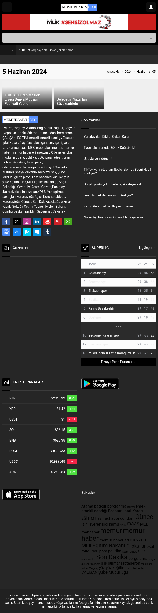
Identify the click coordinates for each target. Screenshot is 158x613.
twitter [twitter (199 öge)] (84, 568)
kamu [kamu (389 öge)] (114, 524)
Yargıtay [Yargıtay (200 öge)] (93, 568)
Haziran (142, 71)
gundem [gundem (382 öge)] (127, 518)
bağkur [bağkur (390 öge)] (100, 506)
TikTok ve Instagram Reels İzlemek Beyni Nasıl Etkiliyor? (117, 171)
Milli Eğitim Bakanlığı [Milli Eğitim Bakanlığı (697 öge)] (106, 545)
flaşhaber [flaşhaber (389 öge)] (110, 518)
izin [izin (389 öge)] (84, 524)
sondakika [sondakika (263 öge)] (88, 559)
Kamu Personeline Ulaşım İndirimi (108, 206)
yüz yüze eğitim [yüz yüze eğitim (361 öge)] (112, 568)
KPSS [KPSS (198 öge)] (123, 524)
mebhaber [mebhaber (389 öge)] (90, 532)
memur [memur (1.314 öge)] (111, 530)
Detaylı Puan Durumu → (118, 362)
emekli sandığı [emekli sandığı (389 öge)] (94, 510)
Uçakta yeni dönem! (98, 158)
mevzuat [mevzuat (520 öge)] (139, 539)
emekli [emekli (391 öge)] (141, 506)
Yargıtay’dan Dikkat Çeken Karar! (47, 50)
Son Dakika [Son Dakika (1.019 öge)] (111, 557)
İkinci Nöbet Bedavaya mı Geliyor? (108, 195)
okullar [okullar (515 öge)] (139, 546)
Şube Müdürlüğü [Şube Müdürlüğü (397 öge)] (113, 572)
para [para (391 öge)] (103, 551)
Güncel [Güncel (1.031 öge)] (145, 517)
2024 (128, 71)
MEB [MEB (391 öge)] (144, 524)
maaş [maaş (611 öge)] (133, 523)
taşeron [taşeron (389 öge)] (133, 563)
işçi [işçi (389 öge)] (105, 524)
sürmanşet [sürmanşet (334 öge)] (117, 563)
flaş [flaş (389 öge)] (98, 518)
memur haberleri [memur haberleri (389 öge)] (114, 540)
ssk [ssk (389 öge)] (104, 563)
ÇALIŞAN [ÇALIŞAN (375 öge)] (89, 572)
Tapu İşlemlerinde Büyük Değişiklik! (109, 147)
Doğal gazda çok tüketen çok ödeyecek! (112, 184)
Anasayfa (113, 71)
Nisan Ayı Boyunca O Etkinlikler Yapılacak (114, 217)
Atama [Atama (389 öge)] (87, 506)
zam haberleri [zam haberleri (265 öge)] (135, 568)
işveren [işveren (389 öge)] (94, 524)
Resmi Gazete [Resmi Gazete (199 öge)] (129, 551)
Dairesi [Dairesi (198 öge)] (131, 506)
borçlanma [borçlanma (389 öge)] (116, 506)
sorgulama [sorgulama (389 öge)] (137, 558)
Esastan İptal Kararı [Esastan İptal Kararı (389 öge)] (125, 510)
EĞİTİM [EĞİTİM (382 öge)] (87, 518)
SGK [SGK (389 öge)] (142, 551)
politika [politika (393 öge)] (114, 551)
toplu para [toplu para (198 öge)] (146, 564)
